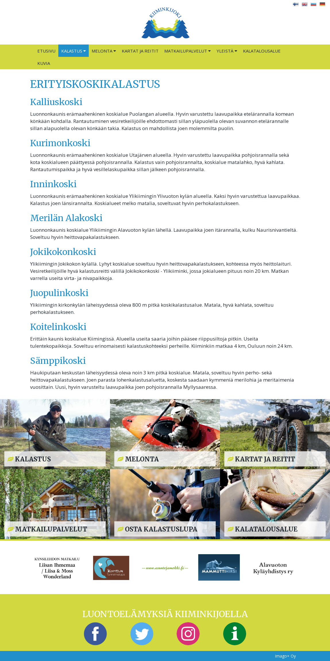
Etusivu (46, 51)
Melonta (104, 51)
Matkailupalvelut (187, 51)
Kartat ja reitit (140, 51)
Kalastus (73, 51)
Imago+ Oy (285, 656)
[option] (57, 567)
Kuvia (43, 63)
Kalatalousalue (262, 51)
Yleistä (227, 51)
